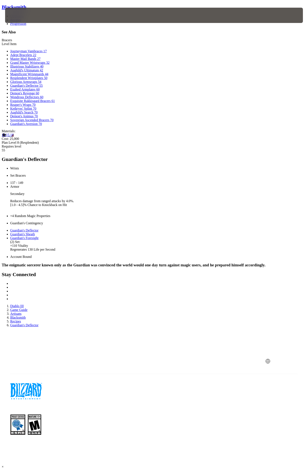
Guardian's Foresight (24, 238)
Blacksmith (14, 7)
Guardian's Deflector (24, 230)
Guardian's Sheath (22, 234)
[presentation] (21, 15)
